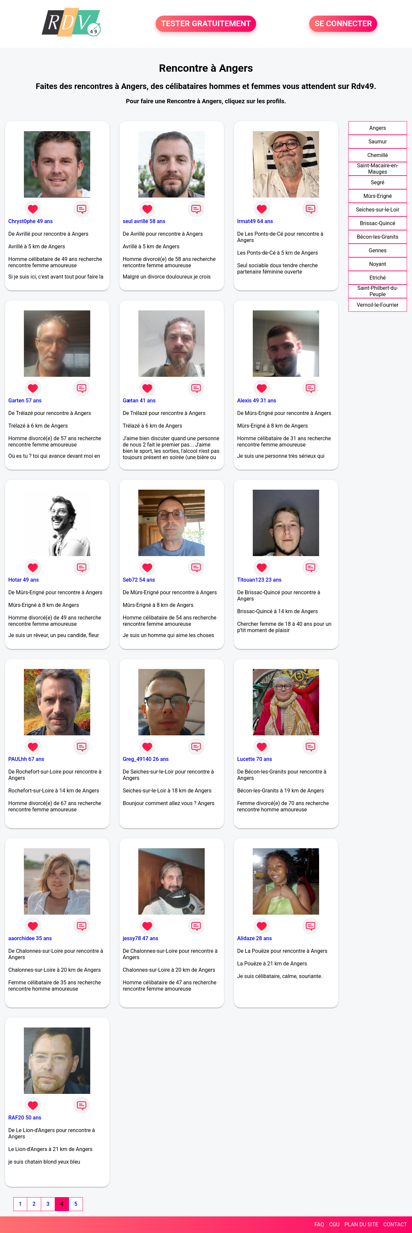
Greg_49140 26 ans (146, 759)
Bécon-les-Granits (377, 237)
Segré (377, 182)
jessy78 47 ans (140, 938)
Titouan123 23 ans (259, 580)
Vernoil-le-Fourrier (377, 305)
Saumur (378, 141)
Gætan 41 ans (139, 400)
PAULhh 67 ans (26, 759)
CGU (334, 1224)
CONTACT (395, 1224)
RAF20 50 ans (24, 1117)
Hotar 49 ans (23, 580)
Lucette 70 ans (254, 759)
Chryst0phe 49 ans (30, 221)
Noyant (377, 264)
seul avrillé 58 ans (144, 221)
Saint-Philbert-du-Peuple (377, 291)
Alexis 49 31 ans (256, 400)
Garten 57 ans (24, 400)
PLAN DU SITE (361, 1224)
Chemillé (377, 155)
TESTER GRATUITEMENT (206, 24)
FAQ (319, 1224)
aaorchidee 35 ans (30, 938)
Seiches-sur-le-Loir (377, 209)
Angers (377, 128)
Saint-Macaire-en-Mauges (377, 168)
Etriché (378, 278)
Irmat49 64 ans (255, 221)
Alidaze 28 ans (254, 938)
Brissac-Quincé (377, 223)
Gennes (378, 250)
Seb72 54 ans (139, 580)
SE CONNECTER (343, 24)
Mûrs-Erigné (378, 196)
